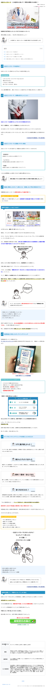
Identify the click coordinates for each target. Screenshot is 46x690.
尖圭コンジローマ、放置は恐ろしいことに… (15, 54)
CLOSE (41, 48)
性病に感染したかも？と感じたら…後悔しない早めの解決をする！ (19, 59)
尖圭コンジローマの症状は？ (12, 52)
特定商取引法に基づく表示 (6, 684)
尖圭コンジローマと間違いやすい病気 (14, 56)
